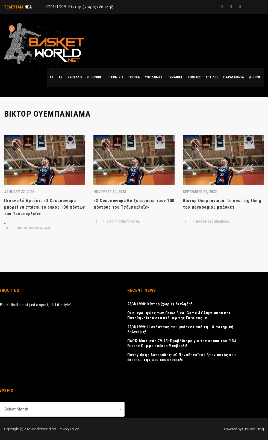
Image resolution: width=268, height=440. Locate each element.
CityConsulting (253, 429)
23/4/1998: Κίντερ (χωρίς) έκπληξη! (159, 304)
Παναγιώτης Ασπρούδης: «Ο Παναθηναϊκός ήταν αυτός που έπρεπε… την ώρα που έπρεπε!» (181, 357)
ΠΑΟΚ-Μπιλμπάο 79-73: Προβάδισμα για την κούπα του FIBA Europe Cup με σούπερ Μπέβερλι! (182, 343)
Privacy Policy (68, 429)
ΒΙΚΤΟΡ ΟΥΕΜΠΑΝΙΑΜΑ (32, 228)
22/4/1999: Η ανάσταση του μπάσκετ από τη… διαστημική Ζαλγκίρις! (180, 329)
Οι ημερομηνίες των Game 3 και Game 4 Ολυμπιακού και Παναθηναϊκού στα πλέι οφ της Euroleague (178, 315)
